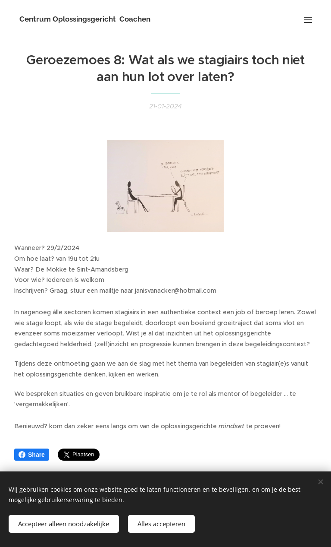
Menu (308, 19)
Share (32, 454)
